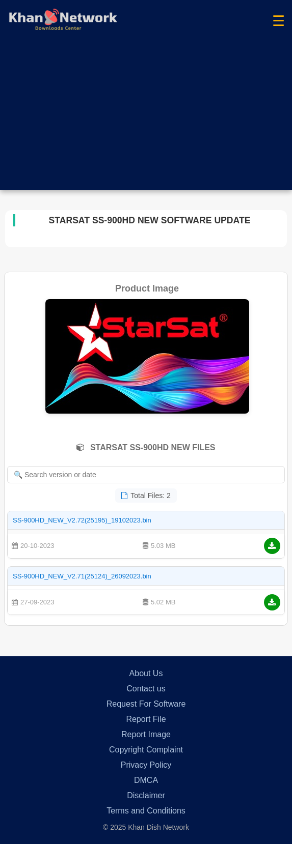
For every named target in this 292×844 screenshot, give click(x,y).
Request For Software (146, 704)
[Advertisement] (146, 118)
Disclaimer (146, 795)
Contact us (145, 688)
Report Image (146, 734)
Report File (146, 719)
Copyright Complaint (146, 749)
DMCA (146, 780)
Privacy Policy (146, 765)
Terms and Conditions (146, 810)
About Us (146, 673)
